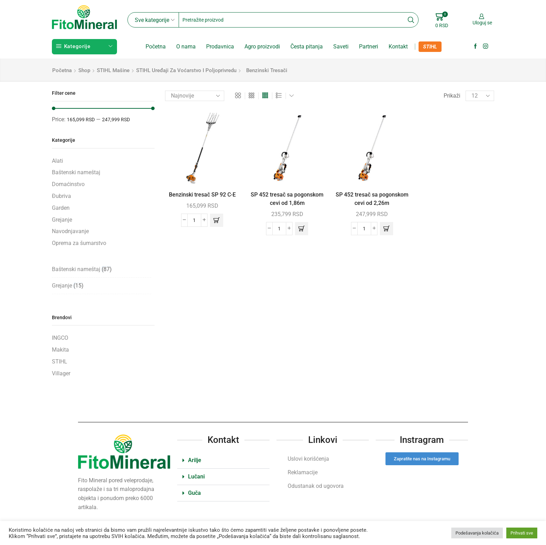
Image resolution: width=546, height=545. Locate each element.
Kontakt (398, 46)
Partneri (368, 46)
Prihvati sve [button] (521, 533)
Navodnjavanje (70, 231)
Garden (61, 208)
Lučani (196, 476)
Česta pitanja (306, 46)
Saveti (341, 46)
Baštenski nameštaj (76, 172)
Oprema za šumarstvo (79, 243)
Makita (60, 349)
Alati (57, 161)
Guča (194, 493)
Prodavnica (220, 46)
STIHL (430, 47)
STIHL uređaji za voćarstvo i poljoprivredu (186, 70)
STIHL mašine (113, 70)
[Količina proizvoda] (194, 220)
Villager (61, 373)
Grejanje (62, 219)
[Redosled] (194, 96)
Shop (84, 70)
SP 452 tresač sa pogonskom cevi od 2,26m (372, 198)
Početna (156, 46)
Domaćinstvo (68, 184)
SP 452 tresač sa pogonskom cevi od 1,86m (287, 198)
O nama (186, 46)
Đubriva (61, 196)
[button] (216, 220)
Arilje (194, 460)
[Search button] (411, 20)
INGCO (60, 338)
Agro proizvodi (262, 46)
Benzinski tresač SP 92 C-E (202, 194)
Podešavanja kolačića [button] (477, 533)
